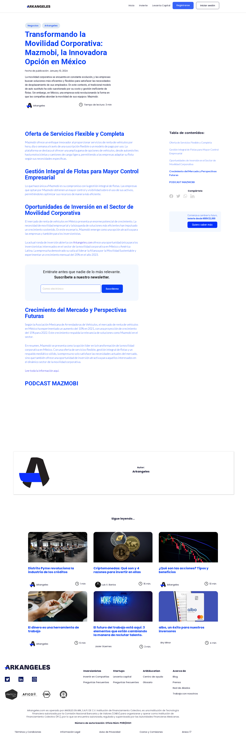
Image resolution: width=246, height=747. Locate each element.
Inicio (132, 5)
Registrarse (183, 5)
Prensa (177, 682)
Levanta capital (122, 676)
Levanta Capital (161, 5)
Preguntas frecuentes (96, 682)
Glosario (147, 682)
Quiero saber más (202, 224)
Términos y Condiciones (28, 732)
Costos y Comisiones (151, 732)
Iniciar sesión (207, 5)
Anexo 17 (186, 732)
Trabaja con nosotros (185, 693)
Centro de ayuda (153, 676)
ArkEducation (151, 671)
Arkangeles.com (82, 242)
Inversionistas (92, 671)
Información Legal (70, 732)
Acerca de (179, 671)
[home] (38, 6)
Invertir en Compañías (96, 676)
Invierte (143, 5)
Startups (119, 671)
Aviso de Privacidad (109, 732)
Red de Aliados (181, 688)
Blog (175, 676)
